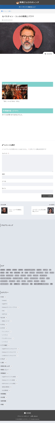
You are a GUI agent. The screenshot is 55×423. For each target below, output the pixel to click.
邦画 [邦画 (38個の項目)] (51, 286)
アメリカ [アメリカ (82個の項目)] (2, 277)
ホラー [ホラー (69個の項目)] (18, 283)
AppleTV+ (6, 306)
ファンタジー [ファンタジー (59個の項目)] (12, 283)
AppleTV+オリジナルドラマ (10, 351)
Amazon (5, 303)
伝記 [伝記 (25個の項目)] (11, 286)
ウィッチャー (7, 334)
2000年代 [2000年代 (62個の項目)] (9, 271)
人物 (3, 365)
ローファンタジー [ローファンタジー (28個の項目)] (4, 286)
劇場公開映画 (7, 389)
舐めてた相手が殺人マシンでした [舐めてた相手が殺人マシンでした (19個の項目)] (41, 286)
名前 (3, 175)
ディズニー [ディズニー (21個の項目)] (42, 280)
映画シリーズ (7, 323)
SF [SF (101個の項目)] (22, 274)
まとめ (4, 320)
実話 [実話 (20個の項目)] (31, 286)
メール (4, 183)
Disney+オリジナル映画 (9, 382)
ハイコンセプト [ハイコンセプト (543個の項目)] (4, 283)
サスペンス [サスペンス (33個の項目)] (35, 277)
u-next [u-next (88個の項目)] (26, 274)
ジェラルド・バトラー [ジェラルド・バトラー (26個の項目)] (17, 280)
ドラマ (4, 330)
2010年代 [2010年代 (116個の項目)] (15, 271)
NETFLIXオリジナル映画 (10, 386)
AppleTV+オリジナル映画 (10, 379)
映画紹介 (4, 375)
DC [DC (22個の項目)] (50, 271)
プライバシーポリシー (23, 418)
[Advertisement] (27, 68)
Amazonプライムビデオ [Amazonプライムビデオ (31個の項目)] (30, 271)
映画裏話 (4, 396)
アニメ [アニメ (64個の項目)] (46, 274)
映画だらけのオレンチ (27, 2)
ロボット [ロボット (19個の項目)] (43, 283)
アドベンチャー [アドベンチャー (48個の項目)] (40, 274)
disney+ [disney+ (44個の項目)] (2, 274)
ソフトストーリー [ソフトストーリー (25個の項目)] (34, 280)
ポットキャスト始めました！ (27, 7)
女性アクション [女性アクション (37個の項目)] (25, 286)
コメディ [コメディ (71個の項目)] (29, 277)
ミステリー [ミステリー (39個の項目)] (30, 283)
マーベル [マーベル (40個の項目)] (23, 283)
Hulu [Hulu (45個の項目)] (7, 274)
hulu (4, 313)
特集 (3, 407)
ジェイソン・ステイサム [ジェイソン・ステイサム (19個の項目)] (6, 280)
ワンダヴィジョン (8, 340)
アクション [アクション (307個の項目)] (32, 274)
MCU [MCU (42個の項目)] (11, 274)
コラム (4, 327)
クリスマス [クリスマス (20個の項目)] (23, 277)
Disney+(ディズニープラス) (10, 309)
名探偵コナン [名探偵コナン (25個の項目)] (17, 286)
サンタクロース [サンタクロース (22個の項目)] (43, 277)
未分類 (4, 400)
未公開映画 (6, 392)
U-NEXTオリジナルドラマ (10, 358)
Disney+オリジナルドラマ (10, 354)
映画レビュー (6, 372)
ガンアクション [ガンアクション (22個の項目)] (9, 277)
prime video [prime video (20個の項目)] (17, 274)
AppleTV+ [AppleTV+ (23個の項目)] (39, 271)
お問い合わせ (34, 418)
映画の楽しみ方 (6, 368)
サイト (4, 190)
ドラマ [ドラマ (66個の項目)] (48, 280)
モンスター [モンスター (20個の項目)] (36, 283)
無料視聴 (4, 403)
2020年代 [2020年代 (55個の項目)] (21, 271)
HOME (27, 415)
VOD (3, 299)
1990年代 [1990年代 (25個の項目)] (3, 271)
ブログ (4, 361)
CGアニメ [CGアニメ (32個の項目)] (45, 271)
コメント (5, 154)
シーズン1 (6, 337)
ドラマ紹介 (5, 347)
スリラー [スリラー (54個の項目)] (26, 280)
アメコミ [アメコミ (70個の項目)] (52, 274)
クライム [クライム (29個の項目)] (17, 277)
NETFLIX (6, 316)
